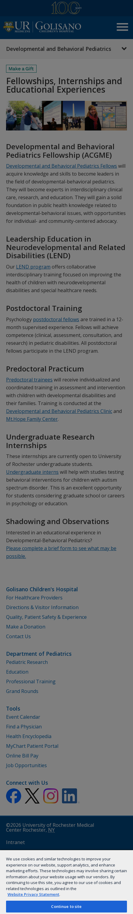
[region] (66, 882)
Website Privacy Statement (33, 894)
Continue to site (66, 906)
